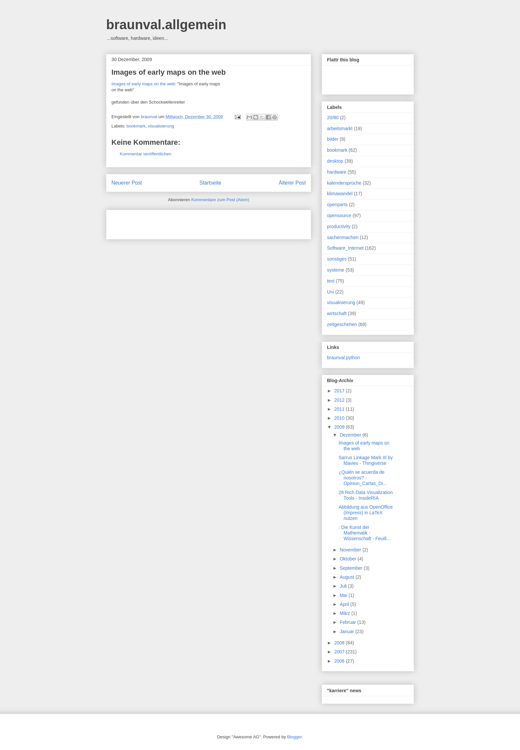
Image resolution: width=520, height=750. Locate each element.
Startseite (210, 183)
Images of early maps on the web (168, 72)
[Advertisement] (189, 222)
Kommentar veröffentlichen (145, 153)
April (345, 604)
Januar (347, 631)
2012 (340, 400)
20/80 (333, 117)
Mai (344, 595)
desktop (335, 161)
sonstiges (337, 259)
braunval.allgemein (166, 24)
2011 (340, 409)
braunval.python (343, 357)
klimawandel (340, 193)
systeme (335, 270)
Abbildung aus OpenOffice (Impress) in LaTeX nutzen (366, 512)
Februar (348, 622)
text (331, 281)
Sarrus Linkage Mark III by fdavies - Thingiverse (366, 460)
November (351, 549)
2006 (340, 661)
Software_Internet (345, 248)
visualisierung (161, 126)
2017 (340, 390)
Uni (330, 291)
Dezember (351, 435)
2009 (340, 427)
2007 (340, 651)
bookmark (136, 126)
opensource (339, 215)
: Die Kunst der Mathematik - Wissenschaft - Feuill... (364, 533)
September (351, 568)
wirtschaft (337, 313)
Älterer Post (292, 183)
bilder (332, 139)
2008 (340, 642)
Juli (344, 586)
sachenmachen (342, 237)
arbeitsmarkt (340, 128)
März (345, 613)
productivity (339, 226)
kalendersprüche (344, 183)
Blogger (294, 736)
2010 (340, 418)
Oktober (349, 558)
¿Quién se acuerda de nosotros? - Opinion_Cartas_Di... (363, 477)
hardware (336, 172)
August (347, 577)
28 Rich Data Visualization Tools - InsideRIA (366, 495)
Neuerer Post (126, 183)
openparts (337, 204)
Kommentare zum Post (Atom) (220, 199)
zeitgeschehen (342, 324)
